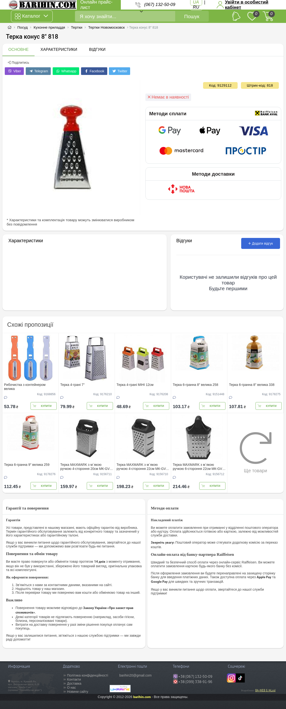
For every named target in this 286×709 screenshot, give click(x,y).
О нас (71, 687)
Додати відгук (260, 243)
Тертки (76, 27)
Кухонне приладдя (49, 27)
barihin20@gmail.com (135, 675)
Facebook (94, 71)
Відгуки (97, 49)
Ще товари (255, 452)
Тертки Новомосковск (106, 27)
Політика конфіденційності (87, 675)
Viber (14, 71)
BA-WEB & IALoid (265, 690)
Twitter (119, 71)
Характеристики (59, 49)
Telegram (38, 71)
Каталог (31, 16)
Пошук (191, 16)
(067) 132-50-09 (159, 4)
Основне (18, 49)
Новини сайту (77, 691)
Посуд (22, 27)
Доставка (74, 683)
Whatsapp (66, 71)
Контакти (74, 679)
